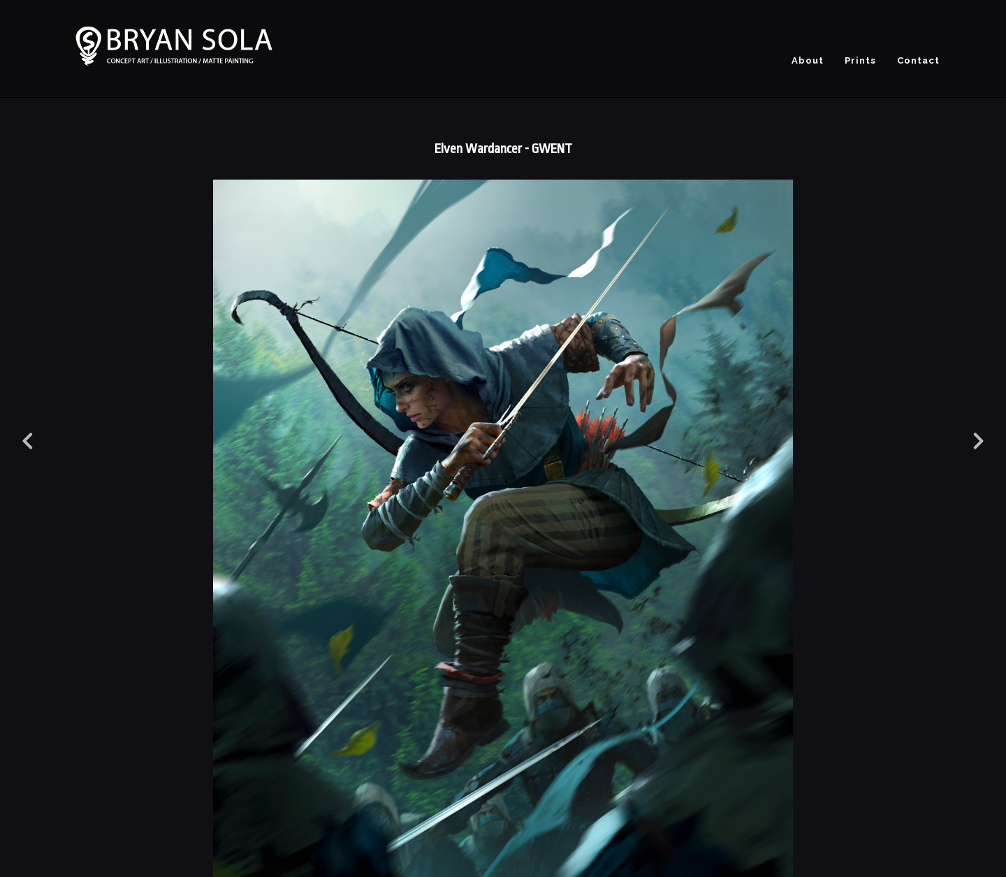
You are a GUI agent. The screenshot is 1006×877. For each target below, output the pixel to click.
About (808, 60)
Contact (918, 60)
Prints (860, 60)
